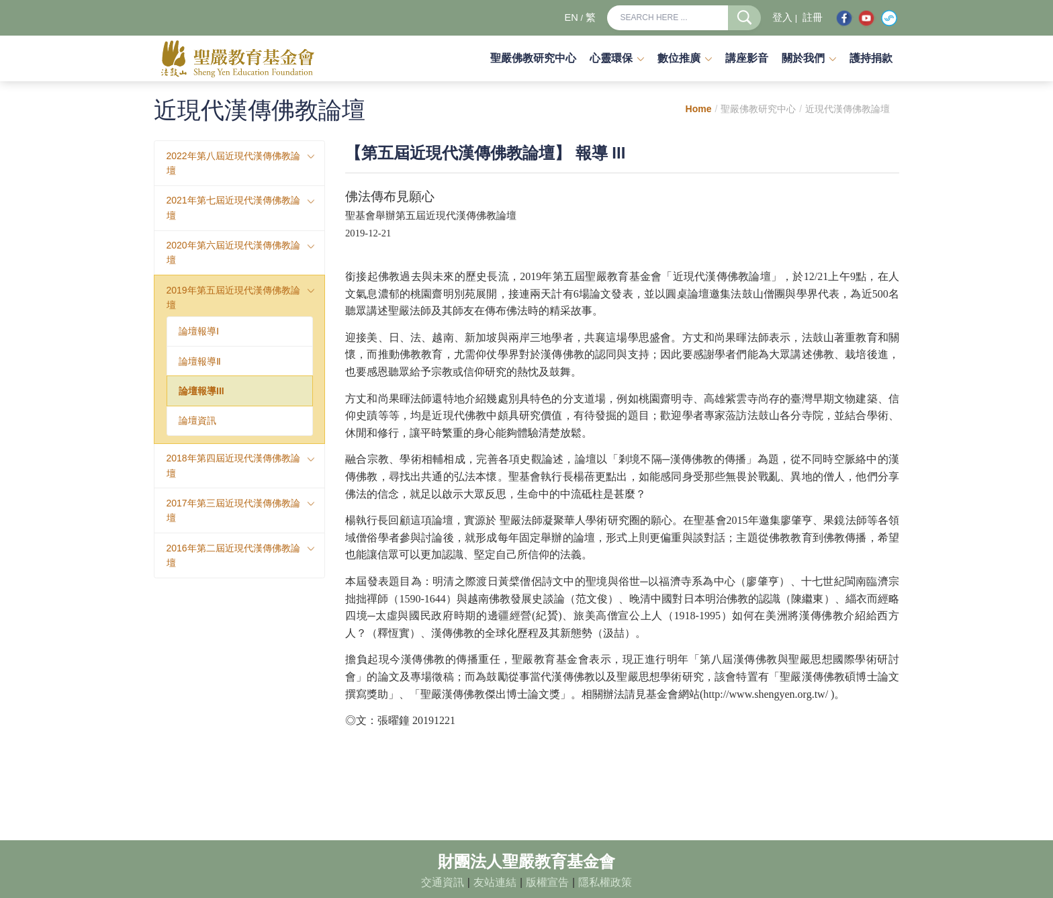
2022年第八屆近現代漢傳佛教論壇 (233, 163)
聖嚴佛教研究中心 (533, 58)
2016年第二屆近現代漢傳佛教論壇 (233, 555)
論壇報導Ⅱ (200, 361)
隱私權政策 (605, 882)
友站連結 (494, 882)
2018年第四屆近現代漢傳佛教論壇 (233, 465)
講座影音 (746, 58)
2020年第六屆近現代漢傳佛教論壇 (233, 252)
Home (699, 108)
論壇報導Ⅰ (199, 331)
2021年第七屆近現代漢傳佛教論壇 (233, 207)
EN (571, 17)
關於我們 (803, 58)
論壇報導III (201, 391)
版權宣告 (547, 882)
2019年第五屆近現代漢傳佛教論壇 (233, 297)
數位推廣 (678, 58)
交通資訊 (442, 882)
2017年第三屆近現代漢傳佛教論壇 (233, 510)
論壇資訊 (197, 420)
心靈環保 (611, 58)
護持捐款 (871, 58)
